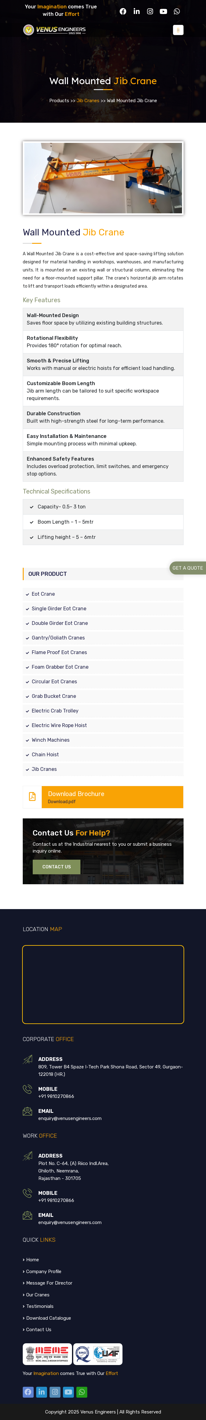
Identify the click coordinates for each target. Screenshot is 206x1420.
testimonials (38, 1306)
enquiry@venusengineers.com (70, 1118)
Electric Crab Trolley (51, 710)
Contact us (37, 1329)
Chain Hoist (41, 754)
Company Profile (42, 1271)
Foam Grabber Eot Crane (56, 667)
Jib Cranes (88, 100)
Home (31, 1259)
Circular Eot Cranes (50, 681)
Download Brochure (100, 797)
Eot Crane (39, 594)
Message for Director (47, 1283)
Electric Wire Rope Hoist (55, 725)
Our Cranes (36, 1294)
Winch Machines (46, 740)
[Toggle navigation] (178, 30)
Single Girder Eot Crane (54, 608)
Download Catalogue (47, 1318)
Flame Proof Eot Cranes (55, 652)
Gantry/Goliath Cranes (54, 637)
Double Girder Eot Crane (55, 623)
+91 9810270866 (56, 1096)
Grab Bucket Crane (49, 696)
